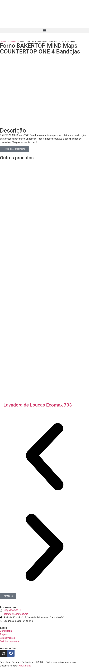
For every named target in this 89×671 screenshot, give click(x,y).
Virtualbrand (24, 665)
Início (2, 41)
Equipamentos (13, 41)
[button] (44, 30)
